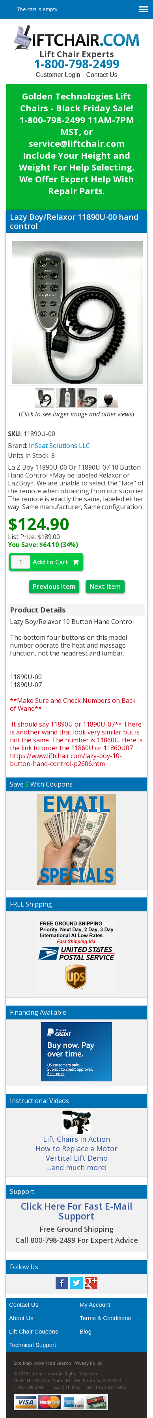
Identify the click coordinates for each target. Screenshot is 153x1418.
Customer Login (57, 74)
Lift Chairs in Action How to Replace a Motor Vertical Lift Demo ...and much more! (76, 1144)
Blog (85, 1331)
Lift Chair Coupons (33, 1331)
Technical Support (32, 1344)
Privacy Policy (88, 1363)
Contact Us (101, 74)
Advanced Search (52, 1363)
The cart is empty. (38, 9)
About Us (21, 1318)
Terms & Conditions (105, 1318)
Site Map (23, 1363)
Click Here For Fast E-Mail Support (76, 1211)
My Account (95, 1304)
